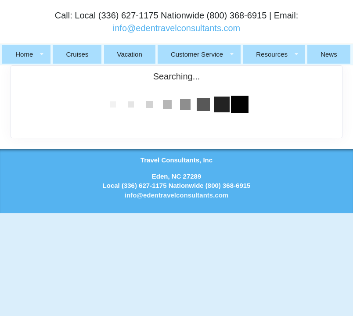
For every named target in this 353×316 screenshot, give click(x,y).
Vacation (129, 54)
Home (24, 54)
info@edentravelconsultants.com (176, 28)
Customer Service (197, 54)
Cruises (77, 54)
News (329, 54)
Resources (272, 54)
